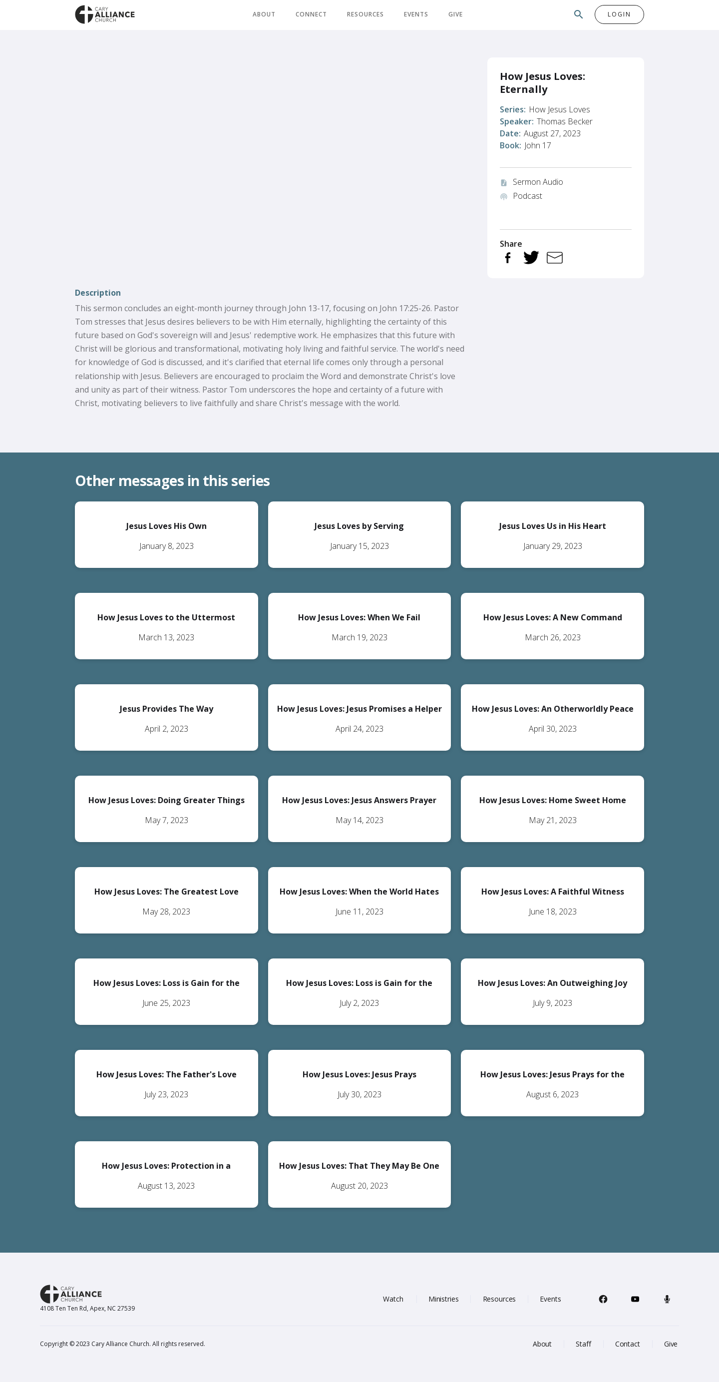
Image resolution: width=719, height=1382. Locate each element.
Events (416, 14)
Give (455, 14)
